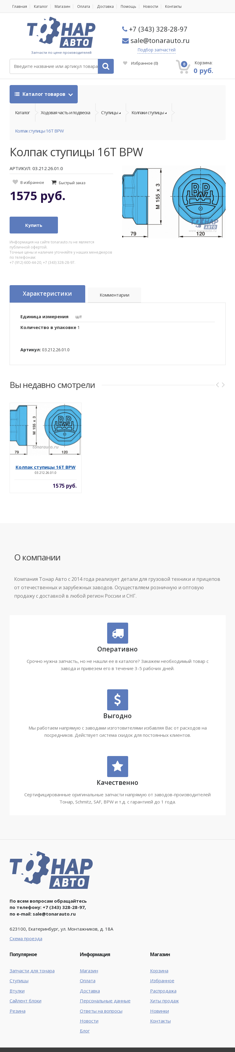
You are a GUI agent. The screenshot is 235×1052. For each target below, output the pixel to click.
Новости (149, 6)
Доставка (104, 6)
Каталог (40, 6)
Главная (19, 6)
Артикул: (30, 350)
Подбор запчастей (157, 50)
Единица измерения (44, 316)
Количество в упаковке (48, 328)
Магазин (62, 6)
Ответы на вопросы (101, 1011)
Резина (18, 1011)
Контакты (172, 6)
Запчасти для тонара (32, 971)
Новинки (159, 1011)
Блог (85, 1031)
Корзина (159, 971)
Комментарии (115, 295)
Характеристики (47, 294)
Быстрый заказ (72, 183)
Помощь (127, 6)
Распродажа (163, 991)
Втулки (17, 991)
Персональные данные (105, 1001)
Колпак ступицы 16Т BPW (39, 131)
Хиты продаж (164, 1001)
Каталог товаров (41, 94)
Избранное (140, 63)
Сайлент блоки (25, 1001)
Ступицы (19, 981)
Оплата (83, 6)
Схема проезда (26, 938)
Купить (33, 225)
